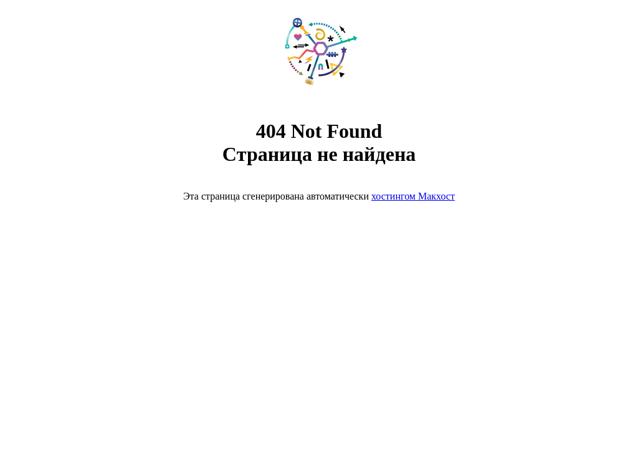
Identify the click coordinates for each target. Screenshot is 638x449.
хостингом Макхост (413, 196)
